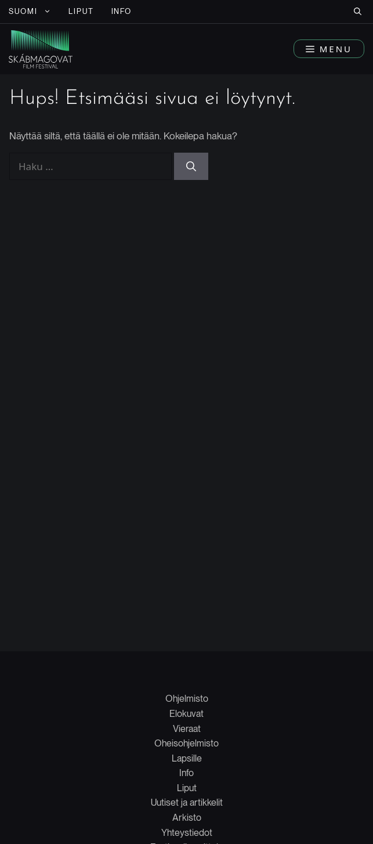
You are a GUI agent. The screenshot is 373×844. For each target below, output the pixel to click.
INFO (121, 11)
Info (186, 772)
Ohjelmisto (186, 698)
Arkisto (186, 817)
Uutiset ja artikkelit (187, 802)
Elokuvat (186, 713)
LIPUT (81, 11)
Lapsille (187, 758)
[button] (357, 11)
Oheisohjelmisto (186, 743)
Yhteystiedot (186, 832)
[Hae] (191, 167)
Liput (187, 787)
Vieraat (187, 728)
